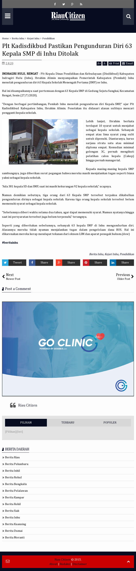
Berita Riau (12, 457)
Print (114, 63)
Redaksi (65, 564)
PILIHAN (26, 422)
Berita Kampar (14, 497)
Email (127, 63)
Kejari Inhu (111, 254)
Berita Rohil (13, 504)
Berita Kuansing (15, 524)
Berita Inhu (96, 254)
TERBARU (67, 422)
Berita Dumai (13, 530)
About (53, 564)
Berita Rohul (13, 477)
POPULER (109, 422)
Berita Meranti (14, 537)
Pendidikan (127, 254)
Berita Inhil (12, 470)
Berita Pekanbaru (16, 464)
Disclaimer (80, 564)
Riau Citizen (27, 405)
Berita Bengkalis (16, 484)
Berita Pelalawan (16, 490)
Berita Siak (12, 510)
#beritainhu (10, 242)
